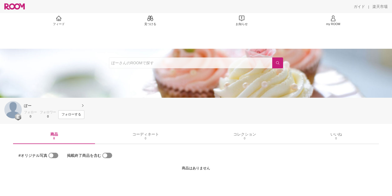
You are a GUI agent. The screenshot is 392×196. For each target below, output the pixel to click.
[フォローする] (71, 114)
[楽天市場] (380, 6)
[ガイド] (359, 6)
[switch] (53, 155)
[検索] (277, 62)
